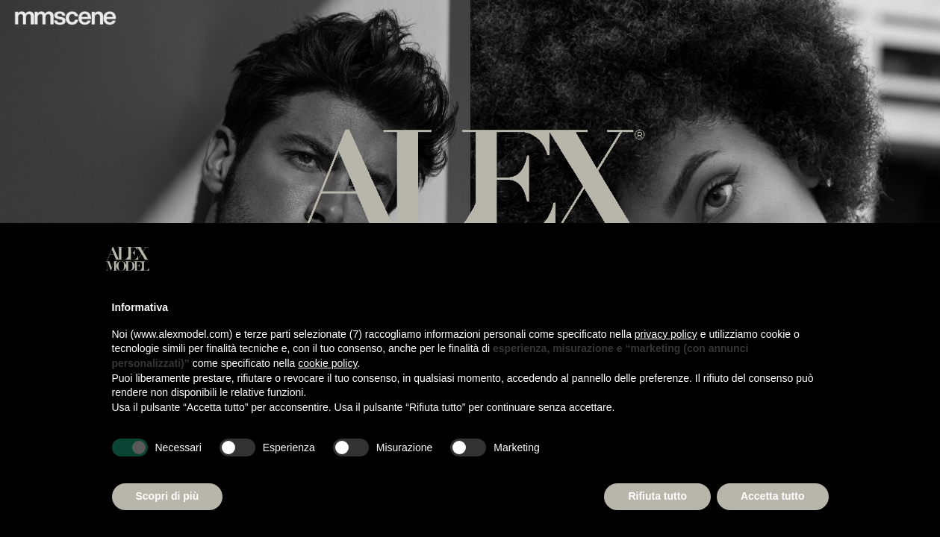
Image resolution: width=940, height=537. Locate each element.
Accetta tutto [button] (773, 496)
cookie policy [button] (327, 363)
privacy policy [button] (666, 334)
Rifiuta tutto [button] (657, 496)
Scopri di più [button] (167, 496)
